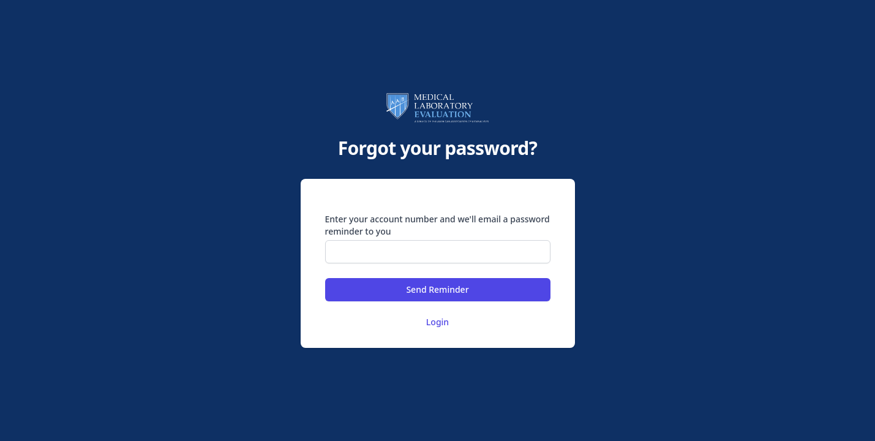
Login (437, 322)
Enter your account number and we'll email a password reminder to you (437, 225)
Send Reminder (437, 289)
